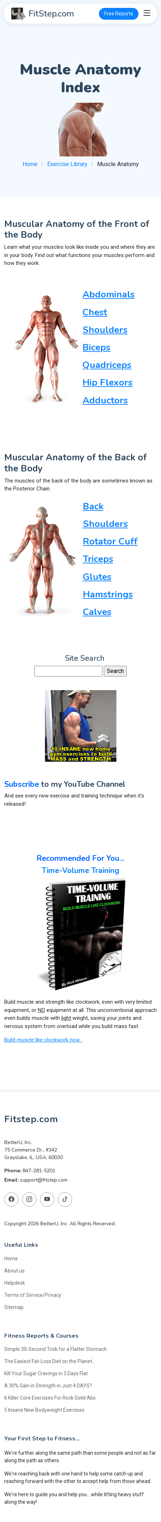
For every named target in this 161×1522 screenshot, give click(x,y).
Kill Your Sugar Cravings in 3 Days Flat (46, 1373)
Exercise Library (67, 164)
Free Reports (118, 13)
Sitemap (14, 1306)
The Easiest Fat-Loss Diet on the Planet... (49, 1360)
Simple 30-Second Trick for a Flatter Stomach (55, 1348)
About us (14, 1270)
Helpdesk (14, 1282)
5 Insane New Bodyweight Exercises (44, 1409)
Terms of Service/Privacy (32, 1294)
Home (29, 164)
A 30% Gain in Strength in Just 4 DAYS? (48, 1385)
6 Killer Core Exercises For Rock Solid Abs (50, 1397)
